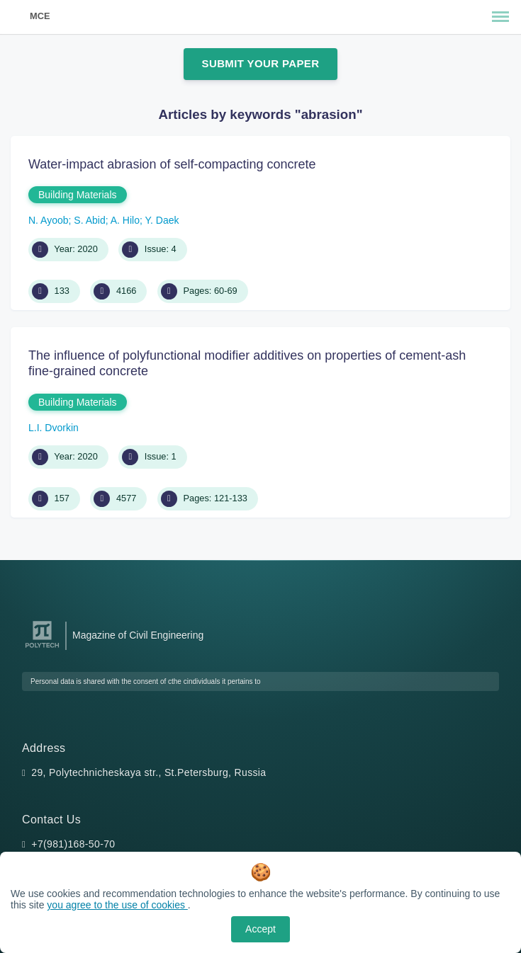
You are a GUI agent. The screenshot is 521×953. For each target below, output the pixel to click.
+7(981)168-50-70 (73, 844)
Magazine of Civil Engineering (137, 635)
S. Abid (89, 220)
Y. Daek (162, 220)
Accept (260, 929)
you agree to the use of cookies (117, 905)
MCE (40, 16)
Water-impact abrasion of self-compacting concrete (172, 164)
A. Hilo (125, 220)
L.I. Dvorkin (53, 427)
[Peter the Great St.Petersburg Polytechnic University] (42, 648)
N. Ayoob (48, 220)
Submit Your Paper (261, 63)
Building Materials (77, 194)
